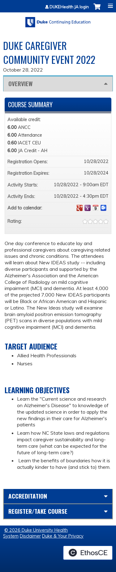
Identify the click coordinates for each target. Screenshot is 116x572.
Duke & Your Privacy (63, 536)
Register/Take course (37, 511)
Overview (20, 83)
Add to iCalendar (95, 208)
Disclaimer (30, 536)
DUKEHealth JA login (69, 7)
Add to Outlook (104, 208)
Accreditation (27, 495)
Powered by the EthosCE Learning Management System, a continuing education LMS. (88, 552)
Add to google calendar (79, 208)
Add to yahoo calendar (87, 208)
